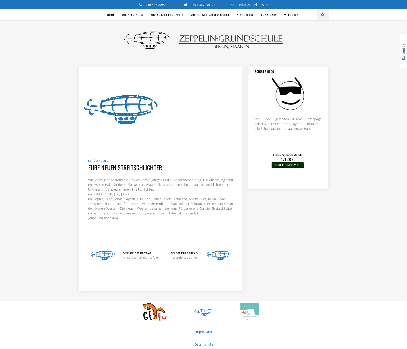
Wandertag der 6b (185, 258)
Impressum (203, 331)
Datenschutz (203, 344)
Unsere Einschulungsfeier (141, 258)
